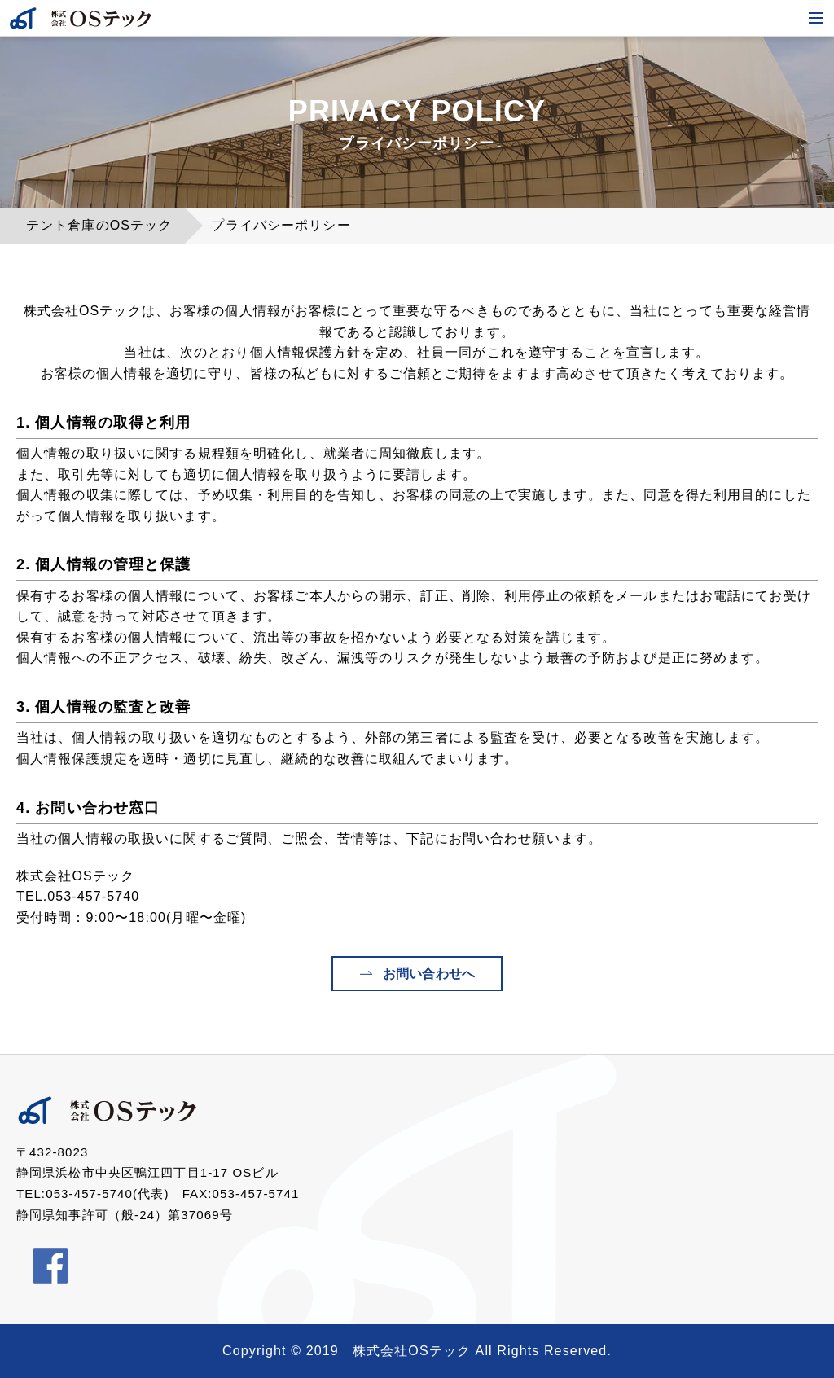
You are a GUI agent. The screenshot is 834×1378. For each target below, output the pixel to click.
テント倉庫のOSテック (99, 225)
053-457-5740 (93, 896)
